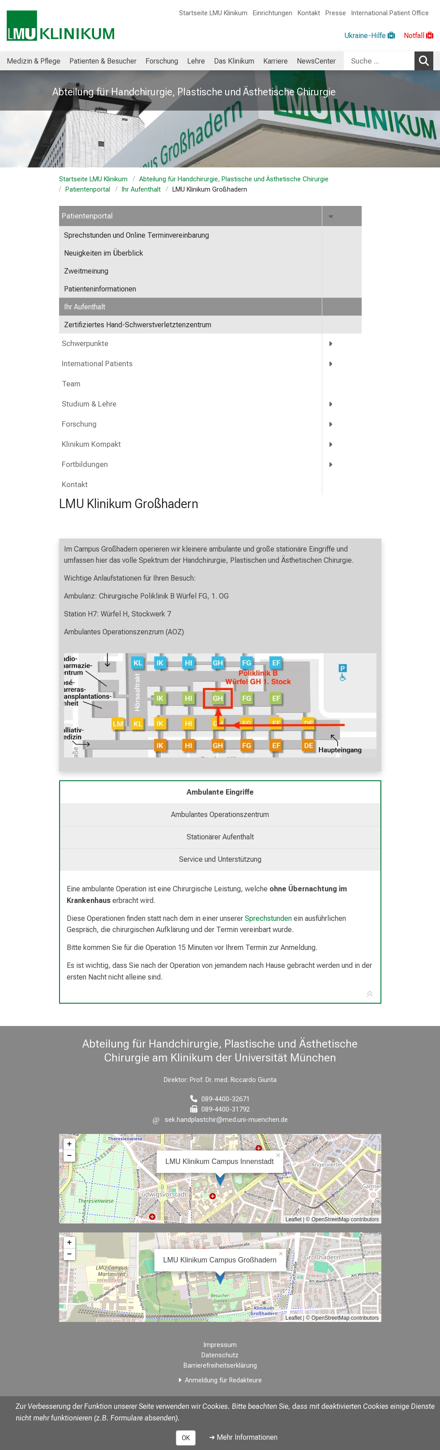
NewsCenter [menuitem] (316, 61)
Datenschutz (220, 1355)
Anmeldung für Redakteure (223, 1380)
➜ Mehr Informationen (243, 1437)
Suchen (426, 60)
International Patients (97, 363)
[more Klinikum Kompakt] (331, 444)
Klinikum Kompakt (91, 444)
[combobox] (388, 60)
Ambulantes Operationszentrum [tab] (220, 814)
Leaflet (294, 1219)
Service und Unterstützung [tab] (220, 859)
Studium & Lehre (89, 404)
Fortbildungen (85, 464)
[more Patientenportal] (331, 216)
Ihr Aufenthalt (141, 189)
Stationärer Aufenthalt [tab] (220, 837)
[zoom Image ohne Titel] (220, 705)
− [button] (69, 1156)
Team (71, 384)
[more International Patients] (331, 364)
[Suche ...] (379, 60)
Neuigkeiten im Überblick (103, 253)
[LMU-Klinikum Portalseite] (60, 25)
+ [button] (69, 1144)
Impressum (220, 1345)
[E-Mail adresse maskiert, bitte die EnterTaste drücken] (220, 1120)
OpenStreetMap (331, 1219)
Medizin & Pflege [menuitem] (33, 61)
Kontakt (309, 13)
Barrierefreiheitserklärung (220, 1365)
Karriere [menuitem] (275, 61)
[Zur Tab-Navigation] (369, 994)
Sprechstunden (268, 918)
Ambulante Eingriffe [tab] (220, 792)
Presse (335, 13)
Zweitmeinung (86, 271)
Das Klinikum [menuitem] (234, 61)
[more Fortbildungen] (331, 464)
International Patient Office (390, 13)
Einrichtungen (272, 13)
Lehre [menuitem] (196, 61)
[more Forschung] (331, 424)
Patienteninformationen (100, 289)
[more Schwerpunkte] (331, 344)
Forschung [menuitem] (161, 61)
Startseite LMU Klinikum (213, 13)
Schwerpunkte (85, 343)
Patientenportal (87, 189)
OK (186, 1437)
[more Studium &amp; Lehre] (331, 404)
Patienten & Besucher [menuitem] (103, 61)
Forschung (79, 424)
